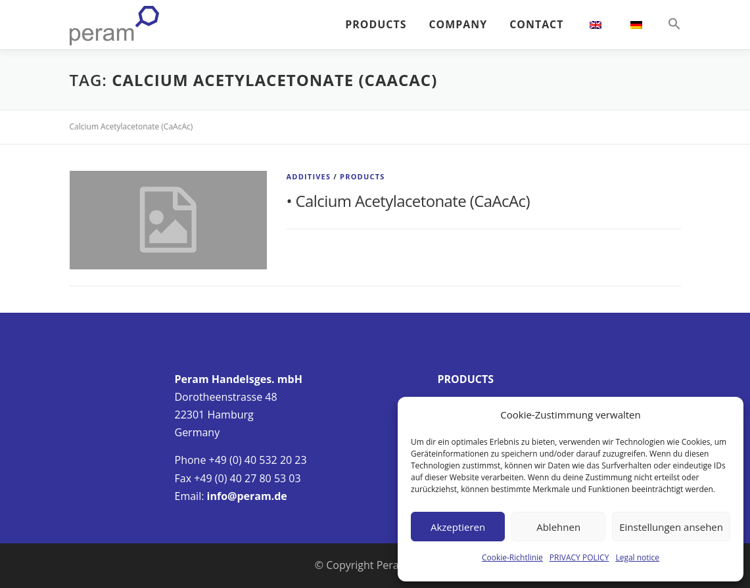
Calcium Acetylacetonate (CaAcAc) (413, 201)
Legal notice (637, 557)
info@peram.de (247, 496)
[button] (669, 24)
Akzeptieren (458, 526)
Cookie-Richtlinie (512, 557)
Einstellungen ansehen (671, 526)
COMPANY (458, 24)
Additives (309, 176)
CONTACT (536, 24)
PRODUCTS (375, 24)
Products (362, 176)
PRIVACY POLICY (579, 557)
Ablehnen (558, 526)
